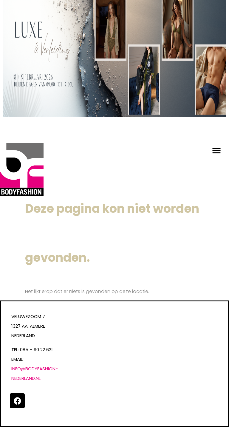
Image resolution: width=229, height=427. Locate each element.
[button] (216, 151)
